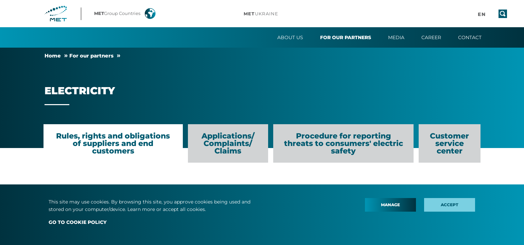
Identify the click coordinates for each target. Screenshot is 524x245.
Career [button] (431, 37)
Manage (390, 204)
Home (53, 55)
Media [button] (396, 37)
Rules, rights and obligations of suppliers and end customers (113, 143)
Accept (449, 204)
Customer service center (449, 143)
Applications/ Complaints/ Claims (228, 143)
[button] (129, 13)
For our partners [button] (345, 37)
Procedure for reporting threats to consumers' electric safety (343, 143)
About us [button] (290, 37)
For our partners (91, 55)
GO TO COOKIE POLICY (78, 222)
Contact (470, 37)
